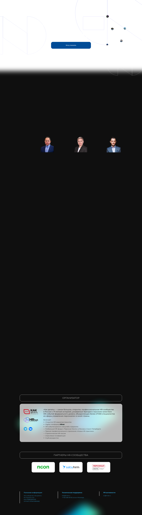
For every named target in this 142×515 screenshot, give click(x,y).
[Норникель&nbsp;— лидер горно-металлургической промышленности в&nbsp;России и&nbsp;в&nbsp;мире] (103, 33)
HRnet (62, 424)
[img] (125, 28)
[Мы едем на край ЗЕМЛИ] (90, 53)
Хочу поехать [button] (71, 45)
